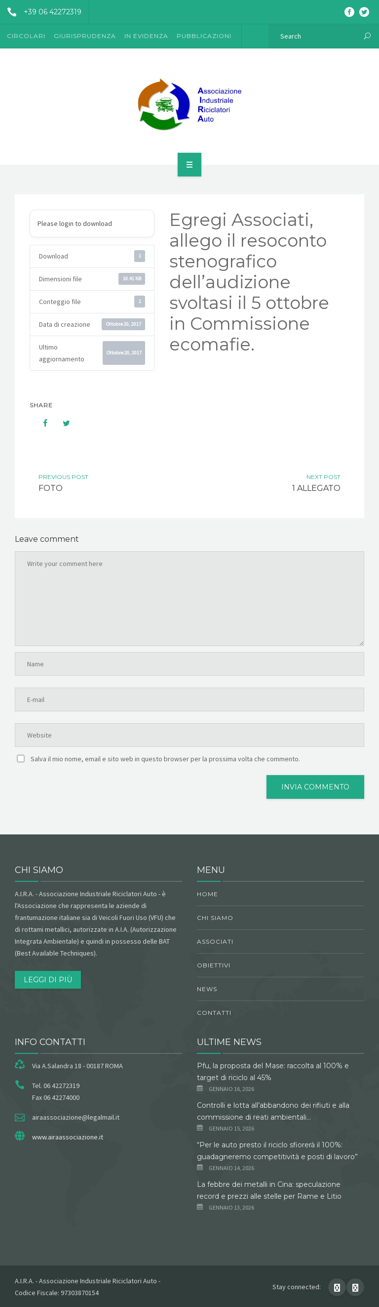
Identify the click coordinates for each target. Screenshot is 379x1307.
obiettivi (213, 965)
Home (207, 894)
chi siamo (215, 917)
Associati (215, 941)
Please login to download (75, 223)
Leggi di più (48, 979)
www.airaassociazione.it (67, 1137)
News (207, 989)
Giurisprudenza (85, 36)
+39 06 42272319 (40, 12)
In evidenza (146, 36)
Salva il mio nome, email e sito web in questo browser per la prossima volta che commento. (165, 758)
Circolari (26, 36)
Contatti (214, 1012)
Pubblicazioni (204, 36)
